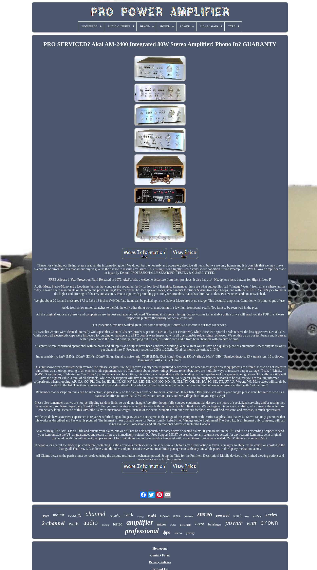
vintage (140, 516)
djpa (166, 532)
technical (164, 516)
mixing (105, 524)
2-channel (53, 523)
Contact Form (160, 555)
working (257, 515)
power (234, 522)
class (173, 524)
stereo (204, 514)
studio (178, 533)
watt (251, 523)
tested (118, 524)
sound (237, 515)
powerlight (185, 524)
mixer (161, 524)
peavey (190, 533)
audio (90, 522)
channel (95, 513)
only (247, 516)
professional (142, 531)
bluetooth (189, 516)
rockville (74, 515)
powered (222, 515)
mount (58, 514)
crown (269, 523)
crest (199, 523)
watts (74, 523)
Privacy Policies (160, 562)
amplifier (139, 522)
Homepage (160, 548)
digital (177, 515)
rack (128, 514)
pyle (46, 515)
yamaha (114, 515)
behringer (214, 524)
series (271, 514)
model (152, 515)
